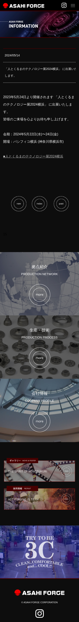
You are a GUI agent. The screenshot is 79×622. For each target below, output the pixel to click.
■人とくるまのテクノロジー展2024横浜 (33, 156)
